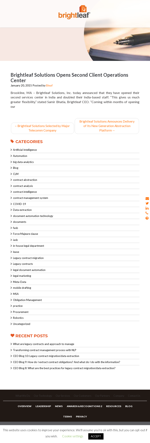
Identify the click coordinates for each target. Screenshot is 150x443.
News (59, 408)
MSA (16, 294)
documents (19, 222)
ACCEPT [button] (96, 436)
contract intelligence (25, 192)
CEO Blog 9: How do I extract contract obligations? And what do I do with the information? (66, 362)
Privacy (81, 420)
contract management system (30, 198)
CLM (15, 174)
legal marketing (22, 276)
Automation (20, 156)
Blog (15, 168)
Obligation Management (27, 300)
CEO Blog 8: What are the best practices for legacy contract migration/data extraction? (64, 368)
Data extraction (22, 210)
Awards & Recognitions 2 (84, 408)
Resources (112, 408)
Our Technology (42, 397)
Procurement (20, 312)
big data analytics (23, 162)
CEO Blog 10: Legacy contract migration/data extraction (46, 356)
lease (16, 252)
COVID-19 (19, 204)
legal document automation (29, 270)
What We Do (21, 397)
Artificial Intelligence (25, 150)
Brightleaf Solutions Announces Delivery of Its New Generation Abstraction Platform (107, 126)
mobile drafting (22, 288)
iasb (15, 240)
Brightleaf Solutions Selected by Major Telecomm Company (42, 128)
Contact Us (135, 397)
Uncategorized (21, 324)
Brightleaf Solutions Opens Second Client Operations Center (69, 77)
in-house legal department (28, 246)
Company (120, 397)
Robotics (18, 318)
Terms (68, 420)
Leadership (44, 408)
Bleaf (49, 85)
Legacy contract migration (28, 258)
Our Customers (82, 397)
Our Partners (103, 397)
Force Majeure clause (25, 234)
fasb (15, 228)
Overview (26, 408)
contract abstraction (25, 180)
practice (18, 306)
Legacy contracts (23, 264)
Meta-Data (19, 282)
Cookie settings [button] (72, 436)
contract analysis (23, 186)
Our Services (62, 397)
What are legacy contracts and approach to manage (43, 344)
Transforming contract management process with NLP (44, 350)
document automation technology (33, 216)
